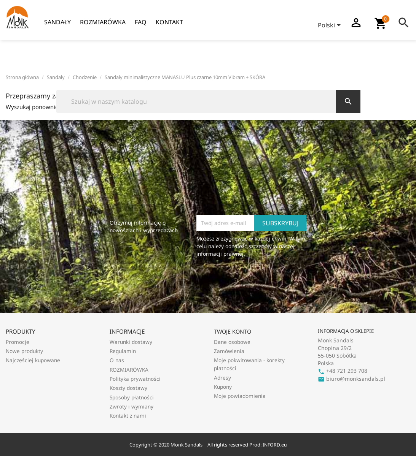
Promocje (17, 341)
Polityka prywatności (135, 378)
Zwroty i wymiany (131, 406)
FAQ (141, 22)
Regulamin (123, 351)
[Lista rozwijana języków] (330, 25)
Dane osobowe (232, 341)
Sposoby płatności (132, 397)
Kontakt (169, 22)
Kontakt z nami (128, 415)
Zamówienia (229, 351)
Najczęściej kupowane (33, 360)
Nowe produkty (24, 351)
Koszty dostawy (128, 387)
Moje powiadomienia (240, 395)
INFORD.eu (274, 444)
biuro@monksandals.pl (351, 378)
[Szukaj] (208, 101)
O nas (117, 360)
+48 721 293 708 (342, 370)
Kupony (223, 386)
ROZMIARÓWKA (103, 22)
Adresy (222, 377)
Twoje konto (232, 331)
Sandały (57, 22)
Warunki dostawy (131, 341)
